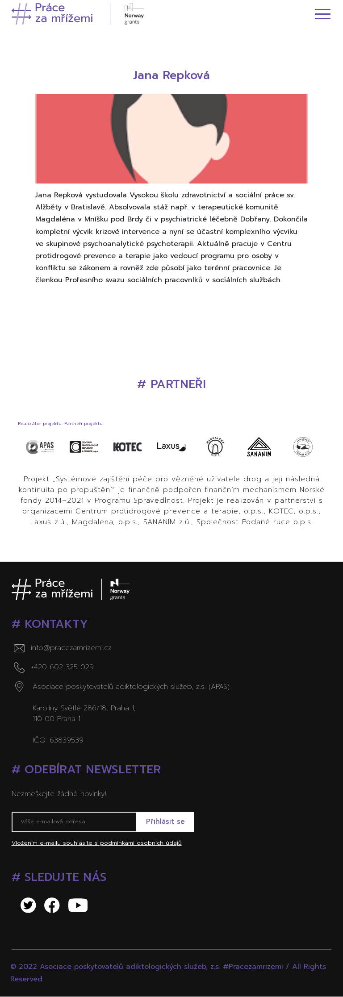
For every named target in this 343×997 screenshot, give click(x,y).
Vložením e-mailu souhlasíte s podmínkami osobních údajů (97, 843)
